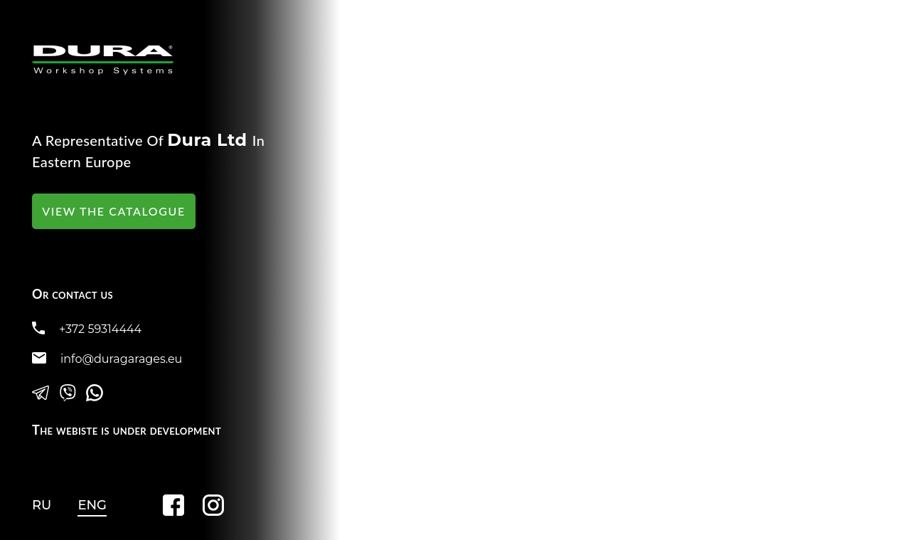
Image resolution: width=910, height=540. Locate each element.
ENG (92, 505)
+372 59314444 (100, 329)
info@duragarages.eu (121, 359)
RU (41, 505)
